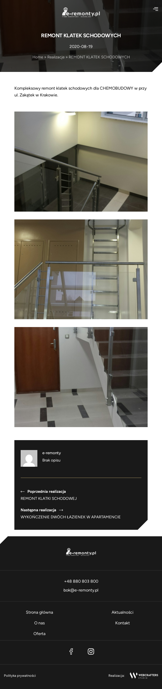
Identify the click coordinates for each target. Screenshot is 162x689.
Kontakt (122, 622)
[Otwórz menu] (154, 9)
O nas (39, 622)
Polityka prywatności (20, 676)
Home (37, 57)
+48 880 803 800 (81, 581)
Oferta (39, 633)
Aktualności (123, 612)
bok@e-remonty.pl (81, 590)
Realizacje (56, 57)
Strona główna (39, 612)
